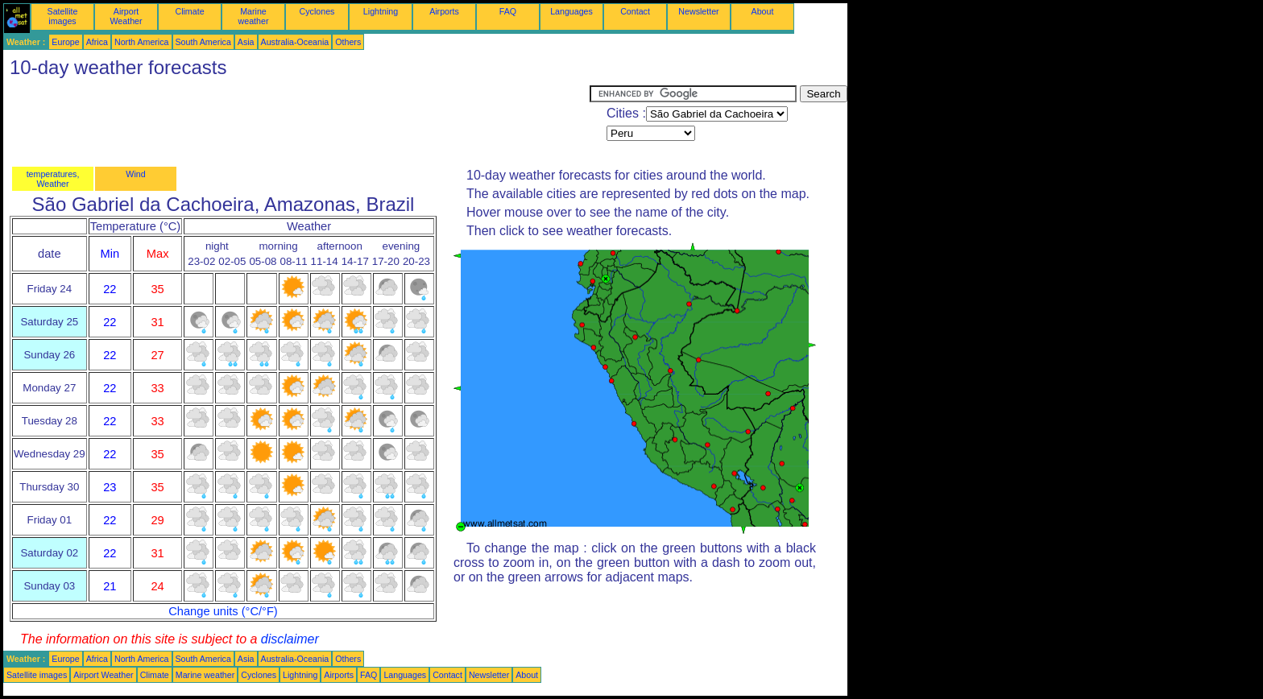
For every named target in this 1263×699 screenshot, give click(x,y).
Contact (635, 11)
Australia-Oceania (295, 42)
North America (141, 42)
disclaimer (290, 639)
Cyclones (317, 11)
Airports (444, 11)
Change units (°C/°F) (223, 611)
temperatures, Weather (53, 178)
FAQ (507, 11)
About (763, 11)
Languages (571, 11)
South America (203, 42)
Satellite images (63, 16)
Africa (97, 42)
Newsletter (698, 11)
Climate (189, 11)
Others (348, 42)
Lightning (380, 11)
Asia (246, 42)
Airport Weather (126, 16)
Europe (65, 42)
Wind (135, 174)
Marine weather (253, 16)
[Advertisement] (296, 121)
